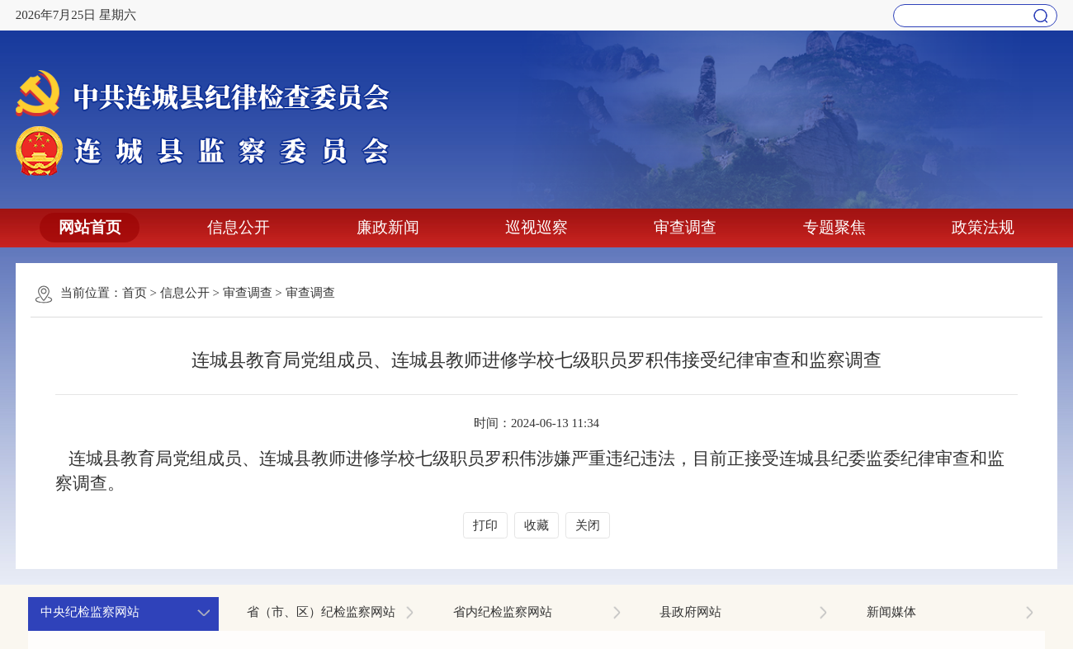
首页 (134, 292)
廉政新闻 (388, 227)
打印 (485, 525)
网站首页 (90, 227)
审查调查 (685, 227)
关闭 (587, 525)
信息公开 (238, 227)
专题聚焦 (834, 227)
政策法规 (983, 227)
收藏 (536, 525)
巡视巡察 (536, 227)
